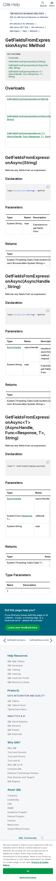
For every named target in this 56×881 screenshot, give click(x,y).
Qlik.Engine (15, 31)
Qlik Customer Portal (18, 678)
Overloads (14, 58)
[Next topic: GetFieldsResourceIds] (41, 640)
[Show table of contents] (6, 13)
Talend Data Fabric (17, 709)
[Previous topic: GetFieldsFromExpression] (14, 640)
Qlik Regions (13, 781)
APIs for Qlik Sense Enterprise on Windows (29, 17)
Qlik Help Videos (16, 661)
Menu (52, 5)
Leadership (13, 799)
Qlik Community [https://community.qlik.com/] (28, 838)
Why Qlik (11, 748)
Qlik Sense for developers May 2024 (27, 13)
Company (12, 795)
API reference (37, 27)
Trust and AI (13, 760)
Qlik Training (13, 669)
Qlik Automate (14, 734)
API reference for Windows (22, 23)
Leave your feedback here (22, 627)
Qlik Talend (13, 701)
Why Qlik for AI (14, 764)
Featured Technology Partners (23, 773)
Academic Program (17, 812)
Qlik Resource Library (18, 682)
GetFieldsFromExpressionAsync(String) (27, 61)
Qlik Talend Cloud (16, 705)
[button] (48, 187)
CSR (9, 804)
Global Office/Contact (18, 829)
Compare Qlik (14, 769)
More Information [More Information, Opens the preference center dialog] (28, 877)
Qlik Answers (14, 725)
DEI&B (10, 808)
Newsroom (13, 824)
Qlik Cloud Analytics (17, 721)
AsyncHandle (14, 347)
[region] (28, 860)
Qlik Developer (15, 665)
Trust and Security (16, 752)
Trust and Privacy (16, 756)
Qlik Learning (14, 674)
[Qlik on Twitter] (42, 837)
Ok (28, 871)
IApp (25, 31)
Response (27, 515)
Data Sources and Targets (20, 777)
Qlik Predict (13, 730)
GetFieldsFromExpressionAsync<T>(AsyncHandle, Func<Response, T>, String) (26, 74)
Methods (33, 31)
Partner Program (15, 816)
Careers (11, 820)
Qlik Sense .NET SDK (19, 27)
